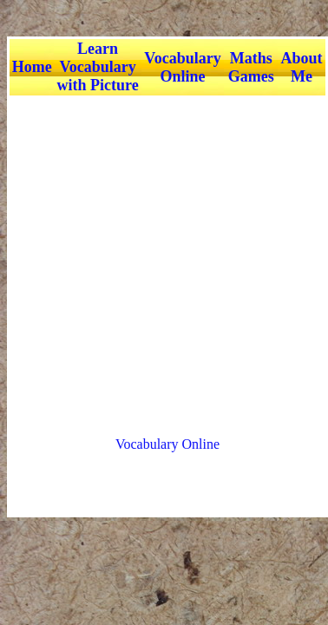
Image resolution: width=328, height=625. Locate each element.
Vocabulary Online (167, 444)
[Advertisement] (162, 258)
